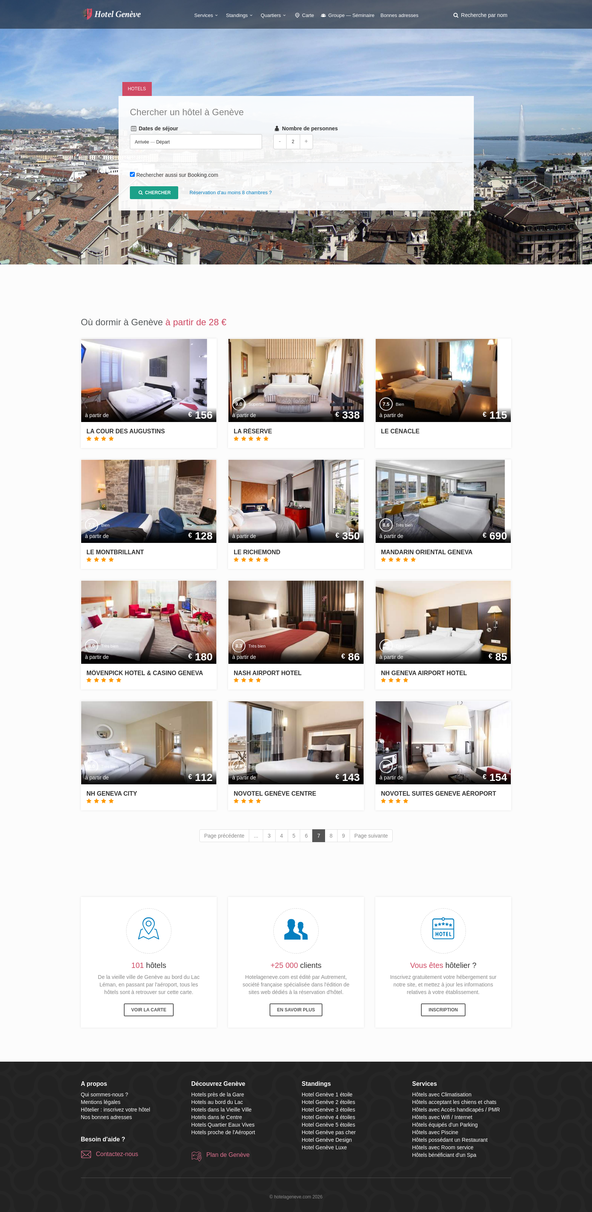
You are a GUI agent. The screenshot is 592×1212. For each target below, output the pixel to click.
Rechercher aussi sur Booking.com (177, 175)
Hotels (137, 88)
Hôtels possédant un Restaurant (450, 1140)
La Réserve (253, 431)
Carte (304, 15)
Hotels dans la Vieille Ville (221, 1110)
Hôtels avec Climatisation (442, 1094)
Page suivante (371, 836)
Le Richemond (257, 552)
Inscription (443, 1010)
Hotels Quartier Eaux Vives (223, 1125)
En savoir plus (296, 1010)
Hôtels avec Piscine (435, 1132)
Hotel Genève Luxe (324, 1147)
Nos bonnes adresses (106, 1117)
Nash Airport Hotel (268, 673)
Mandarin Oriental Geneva (427, 552)
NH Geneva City (111, 793)
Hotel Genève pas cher (329, 1132)
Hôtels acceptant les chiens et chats (454, 1102)
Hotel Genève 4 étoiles (328, 1117)
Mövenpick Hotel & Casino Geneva (144, 673)
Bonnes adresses (399, 15)
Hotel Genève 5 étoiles (328, 1125)
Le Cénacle (400, 431)
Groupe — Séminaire (347, 15)
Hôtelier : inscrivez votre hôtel (115, 1110)
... (256, 836)
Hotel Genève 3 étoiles (328, 1110)
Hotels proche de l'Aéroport (223, 1132)
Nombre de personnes (305, 129)
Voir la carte (148, 1010)
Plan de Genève (228, 1155)
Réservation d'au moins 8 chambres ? (231, 193)
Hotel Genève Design (327, 1140)
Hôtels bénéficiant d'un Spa (444, 1155)
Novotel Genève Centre (275, 793)
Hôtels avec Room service (443, 1147)
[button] (479, 15)
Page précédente (224, 836)
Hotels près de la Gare (217, 1094)
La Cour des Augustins (125, 431)
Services (207, 15)
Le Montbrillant (115, 552)
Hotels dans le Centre (216, 1117)
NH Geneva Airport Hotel (424, 673)
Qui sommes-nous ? (104, 1094)
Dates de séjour (154, 129)
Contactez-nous (117, 1154)
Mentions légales (100, 1102)
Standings (240, 15)
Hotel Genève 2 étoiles (328, 1102)
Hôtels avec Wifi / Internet (442, 1117)
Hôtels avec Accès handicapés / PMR (456, 1110)
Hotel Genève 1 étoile (327, 1094)
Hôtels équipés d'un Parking (445, 1125)
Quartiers (274, 15)
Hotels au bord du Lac (217, 1102)
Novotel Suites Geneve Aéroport (438, 793)
